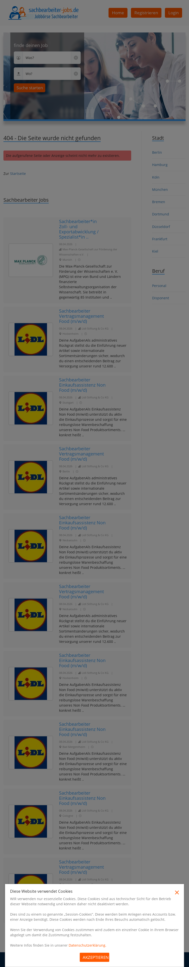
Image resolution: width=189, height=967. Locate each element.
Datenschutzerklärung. (87, 945)
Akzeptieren (96, 957)
